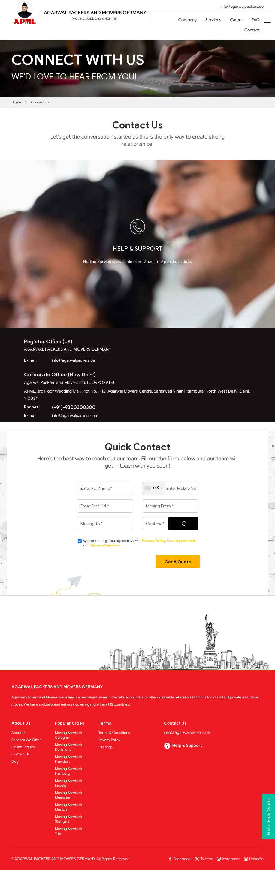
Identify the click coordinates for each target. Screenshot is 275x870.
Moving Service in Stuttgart (69, 819)
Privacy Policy (109, 740)
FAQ (256, 20)
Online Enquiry (23, 747)
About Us (18, 733)
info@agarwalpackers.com (75, 415)
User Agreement (181, 541)
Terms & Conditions (114, 733)
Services (213, 20)
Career (236, 20)
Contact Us (20, 754)
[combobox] (153, 488)
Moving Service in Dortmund (69, 747)
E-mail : (31, 360)
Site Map (105, 747)
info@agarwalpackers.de (242, 6)
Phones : (32, 407)
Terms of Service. (105, 545)
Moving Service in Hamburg (69, 771)
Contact (252, 30)
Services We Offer (26, 740)
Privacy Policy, (154, 541)
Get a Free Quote (268, 816)
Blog (15, 761)
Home (16, 102)
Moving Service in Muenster (69, 795)
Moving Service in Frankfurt (69, 759)
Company (187, 20)
